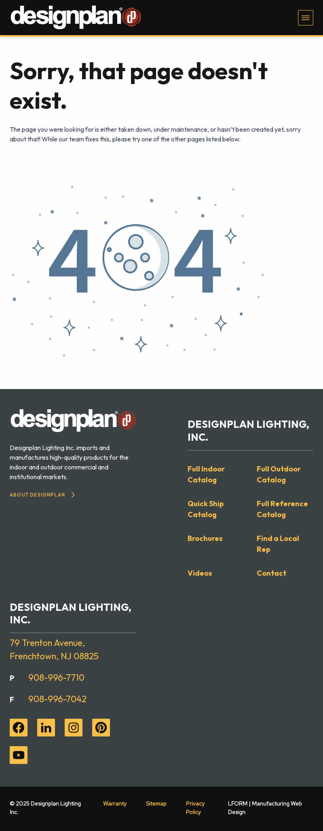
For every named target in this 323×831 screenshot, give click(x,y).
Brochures (205, 538)
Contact (271, 573)
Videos (200, 573)
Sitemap (156, 803)
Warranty (115, 803)
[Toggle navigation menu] (305, 17)
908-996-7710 (56, 677)
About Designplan (42, 495)
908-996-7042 (57, 699)
